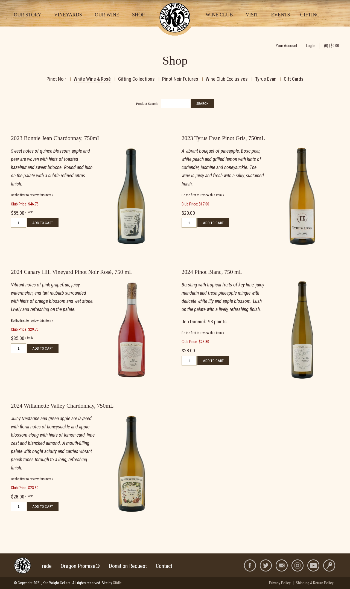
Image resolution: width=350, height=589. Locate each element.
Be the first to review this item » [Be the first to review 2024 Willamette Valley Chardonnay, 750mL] (32, 479)
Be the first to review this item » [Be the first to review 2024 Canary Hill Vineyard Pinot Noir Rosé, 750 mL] (32, 320)
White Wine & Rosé (92, 79)
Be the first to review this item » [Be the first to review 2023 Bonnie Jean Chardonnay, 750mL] (32, 195)
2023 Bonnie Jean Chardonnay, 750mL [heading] (56, 138)
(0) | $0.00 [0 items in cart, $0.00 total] (331, 45)
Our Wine (107, 15)
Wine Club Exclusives (227, 79)
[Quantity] (18, 223)
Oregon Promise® (80, 566)
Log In (310, 45)
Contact (164, 566)
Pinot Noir (56, 79)
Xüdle (117, 583)
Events (280, 15)
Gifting (310, 15)
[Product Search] (175, 103)
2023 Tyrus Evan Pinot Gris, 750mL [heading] (223, 138)
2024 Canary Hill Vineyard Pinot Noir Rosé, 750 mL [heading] (72, 272)
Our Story (27, 15)
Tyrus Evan (265, 79)
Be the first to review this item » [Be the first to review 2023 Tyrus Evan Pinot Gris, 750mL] (203, 195)
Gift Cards (294, 79)
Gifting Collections (136, 79)
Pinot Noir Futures (180, 79)
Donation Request (128, 566)
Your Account (286, 45)
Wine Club (219, 15)
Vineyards (68, 15)
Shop (138, 15)
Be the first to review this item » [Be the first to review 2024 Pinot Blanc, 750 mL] (203, 333)
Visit (252, 15)
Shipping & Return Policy (315, 583)
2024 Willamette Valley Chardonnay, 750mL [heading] (62, 405)
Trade (46, 566)
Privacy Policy (280, 583)
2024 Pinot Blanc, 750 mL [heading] (212, 272)
